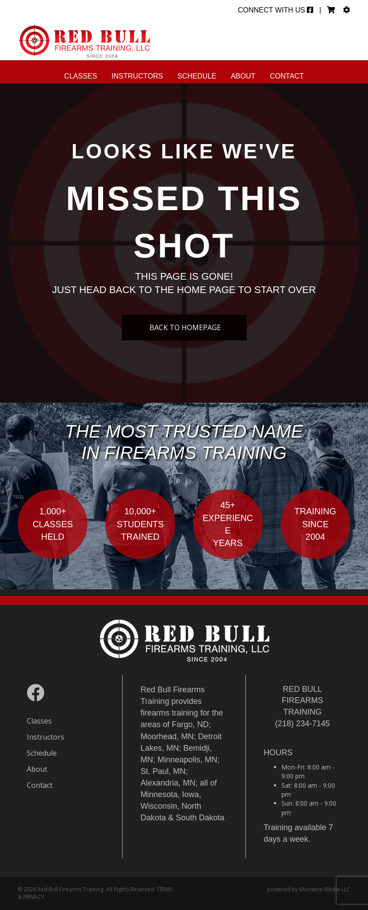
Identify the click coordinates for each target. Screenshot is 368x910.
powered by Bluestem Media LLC (308, 889)
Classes (80, 76)
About (243, 76)
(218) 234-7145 (302, 723)
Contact (287, 76)
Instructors (137, 76)
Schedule (197, 76)
